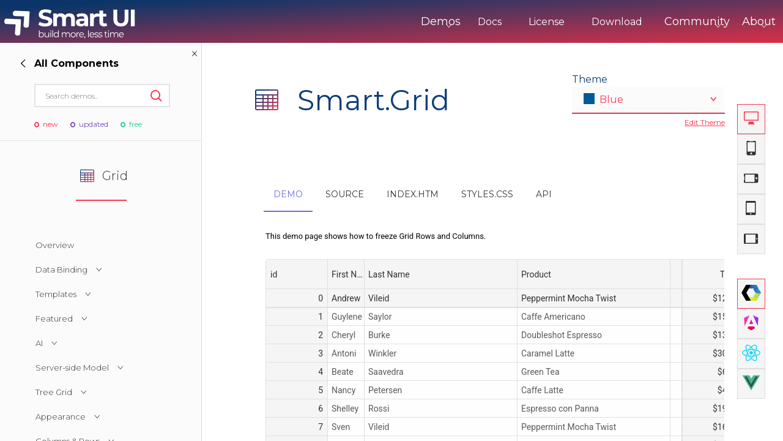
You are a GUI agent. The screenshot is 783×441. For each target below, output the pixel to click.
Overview (54, 245)
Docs (439, 22)
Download (566, 22)
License (496, 22)
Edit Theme (705, 122)
